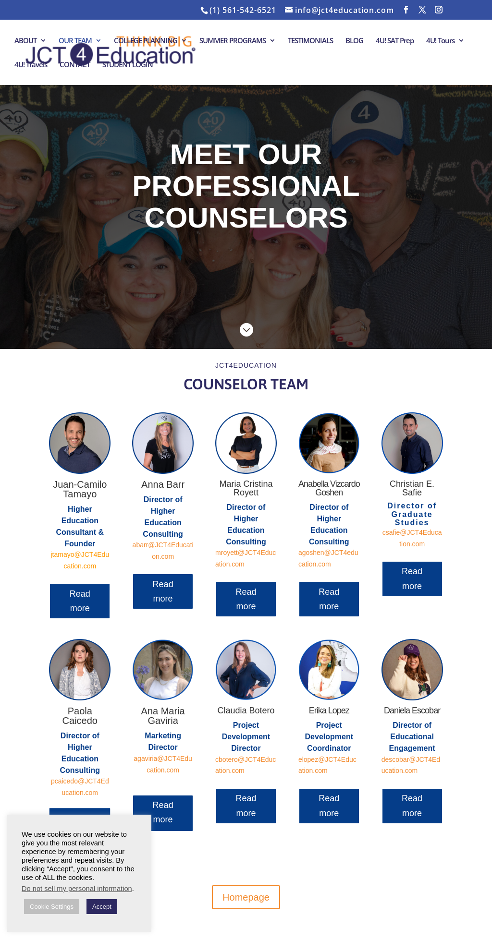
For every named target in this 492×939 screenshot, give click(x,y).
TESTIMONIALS (310, 41)
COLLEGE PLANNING (145, 41)
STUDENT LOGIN (127, 65)
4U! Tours (440, 41)
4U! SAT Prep (395, 41)
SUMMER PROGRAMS (232, 41)
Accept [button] (101, 906)
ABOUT (25, 41)
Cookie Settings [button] (52, 906)
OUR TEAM (75, 41)
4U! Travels (30, 65)
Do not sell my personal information (77, 888)
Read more (80, 601)
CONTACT (75, 65)
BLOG (354, 41)
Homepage (246, 897)
